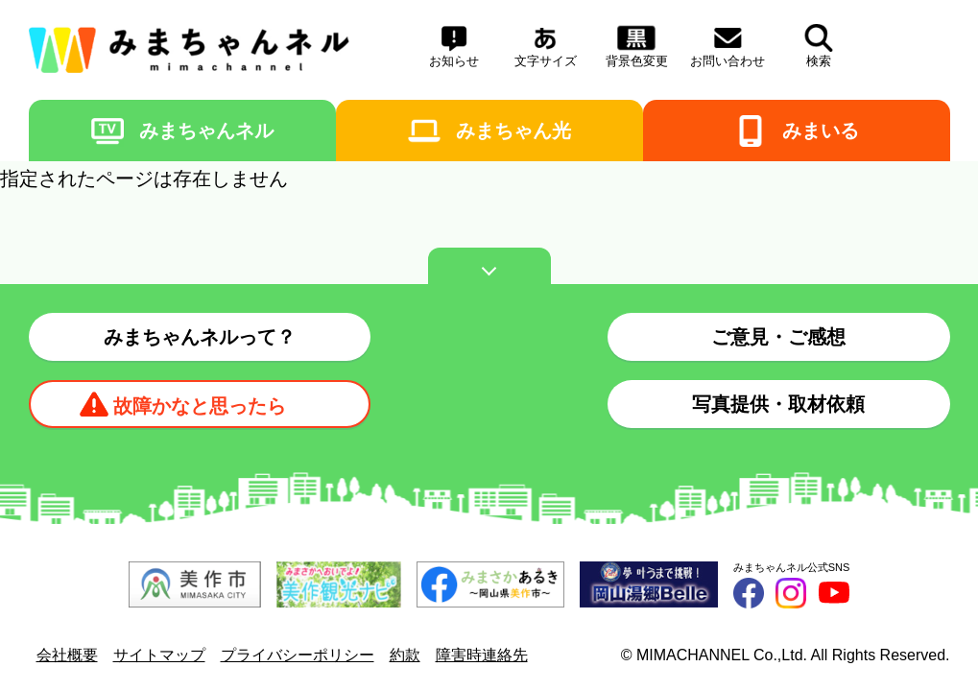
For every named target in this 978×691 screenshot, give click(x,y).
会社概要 (67, 655)
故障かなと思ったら (199, 406)
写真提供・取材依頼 (778, 404)
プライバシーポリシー (297, 655)
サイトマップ (159, 655)
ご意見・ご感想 (778, 336)
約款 (405, 655)
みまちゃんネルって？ (200, 336)
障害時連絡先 (482, 655)
